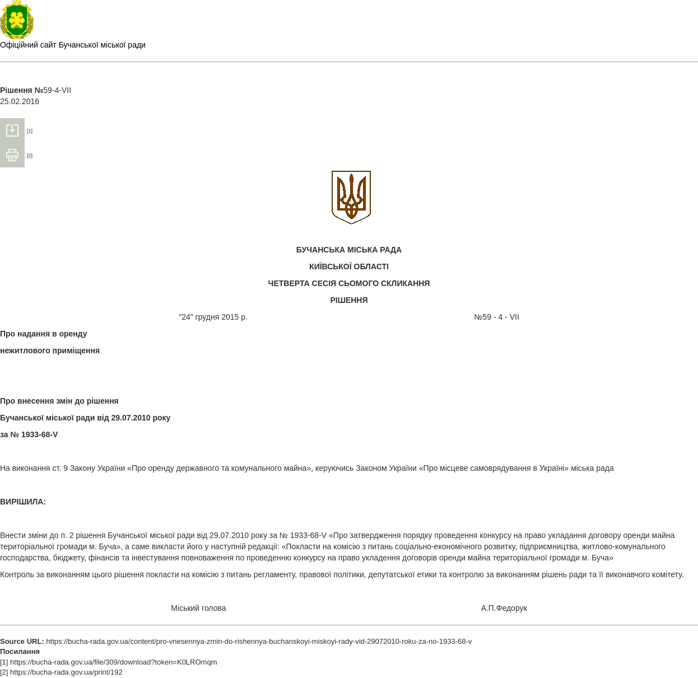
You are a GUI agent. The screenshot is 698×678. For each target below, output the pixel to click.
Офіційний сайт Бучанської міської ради (73, 44)
